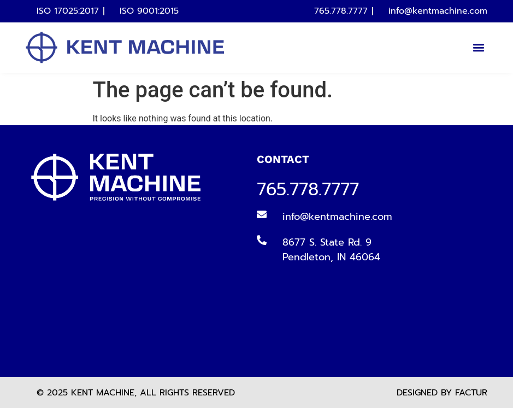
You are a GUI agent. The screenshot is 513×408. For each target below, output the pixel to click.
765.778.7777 (308, 189)
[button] (478, 47)
